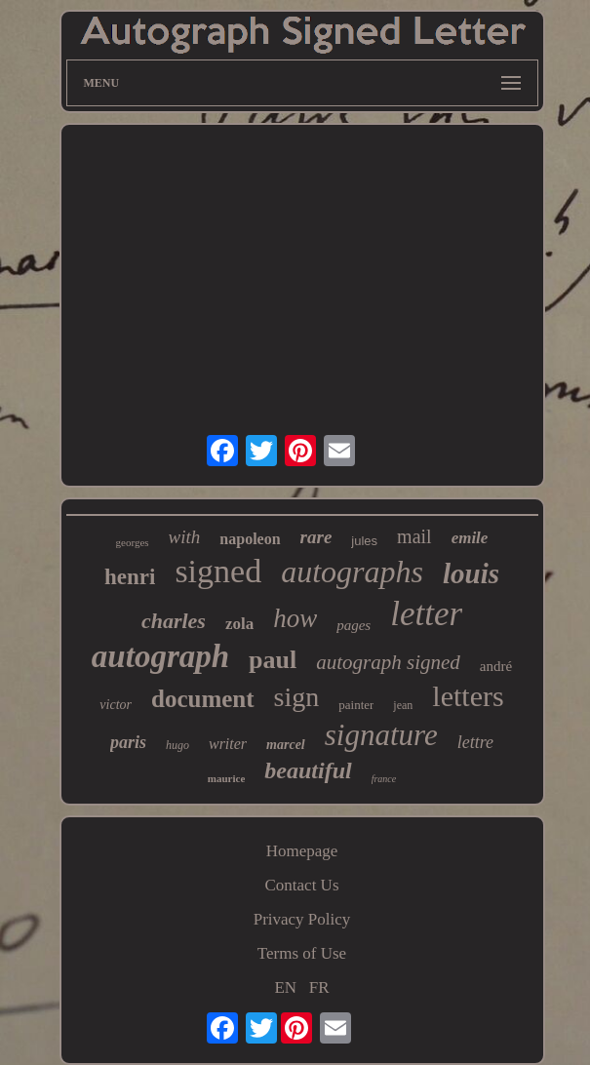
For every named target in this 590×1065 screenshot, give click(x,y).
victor (115, 704)
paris (128, 742)
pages (353, 625)
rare (316, 537)
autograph (160, 656)
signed (218, 571)
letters (467, 696)
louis (471, 573)
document (203, 699)
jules (364, 540)
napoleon (249, 539)
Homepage (302, 851)
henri (129, 577)
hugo (177, 745)
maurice (226, 778)
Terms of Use (301, 953)
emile (470, 538)
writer (228, 743)
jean (403, 705)
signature (381, 735)
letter (426, 614)
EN (285, 987)
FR (319, 987)
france (384, 778)
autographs (352, 571)
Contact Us (301, 885)
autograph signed (388, 662)
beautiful (307, 770)
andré (496, 666)
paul (272, 660)
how (295, 618)
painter (356, 704)
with (185, 537)
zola (239, 623)
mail (414, 536)
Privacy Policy (302, 919)
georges (132, 542)
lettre (475, 742)
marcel (285, 744)
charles (173, 621)
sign (297, 697)
